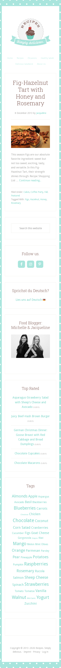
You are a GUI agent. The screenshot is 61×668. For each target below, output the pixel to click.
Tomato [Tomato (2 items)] (19, 591)
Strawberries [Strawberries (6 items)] (37, 584)
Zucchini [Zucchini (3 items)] (30, 603)
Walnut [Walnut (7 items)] (19, 597)
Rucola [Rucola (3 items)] (39, 571)
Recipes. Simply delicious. (30, 32)
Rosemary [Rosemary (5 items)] (25, 570)
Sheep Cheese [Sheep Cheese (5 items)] (36, 577)
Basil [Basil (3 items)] (28, 502)
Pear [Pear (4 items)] (16, 557)
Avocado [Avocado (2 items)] (19, 502)
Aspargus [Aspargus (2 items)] (43, 496)
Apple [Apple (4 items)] (32, 496)
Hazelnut (34, 199)
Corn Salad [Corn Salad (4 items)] (21, 527)
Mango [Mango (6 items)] (19, 543)
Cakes (26, 192)
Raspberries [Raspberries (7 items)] (36, 564)
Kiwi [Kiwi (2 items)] (41, 537)
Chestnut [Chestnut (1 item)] (24, 515)
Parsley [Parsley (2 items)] (45, 550)
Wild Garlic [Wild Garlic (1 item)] (31, 598)
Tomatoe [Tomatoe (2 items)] (29, 591)
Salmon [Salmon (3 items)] (18, 578)
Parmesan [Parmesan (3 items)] (33, 551)
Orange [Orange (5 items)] (18, 550)
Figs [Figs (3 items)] (27, 533)
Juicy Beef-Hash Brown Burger (30, 416)
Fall (46, 192)
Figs (27, 199)
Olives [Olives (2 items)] (44, 544)
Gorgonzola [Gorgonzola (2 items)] (24, 537)
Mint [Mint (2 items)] (38, 544)
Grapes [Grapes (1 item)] (35, 538)
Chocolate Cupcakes (27, 453)
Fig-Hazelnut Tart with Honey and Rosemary (30, 93)
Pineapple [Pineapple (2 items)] (26, 557)
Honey (43, 199)
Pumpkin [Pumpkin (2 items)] (18, 564)
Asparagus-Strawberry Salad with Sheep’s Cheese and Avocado (30, 402)
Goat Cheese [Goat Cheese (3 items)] (40, 533)
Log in (45, 651)
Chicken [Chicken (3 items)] (35, 514)
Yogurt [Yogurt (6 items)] (42, 597)
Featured (15, 195)
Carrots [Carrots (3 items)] (42, 508)
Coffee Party (37, 192)
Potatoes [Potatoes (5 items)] (40, 556)
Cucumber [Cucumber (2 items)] (18, 533)
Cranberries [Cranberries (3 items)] (39, 528)
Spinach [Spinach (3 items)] (18, 585)
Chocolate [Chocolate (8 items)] (23, 520)
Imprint (27, 651)
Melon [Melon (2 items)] (30, 544)
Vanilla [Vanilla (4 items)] (40, 591)
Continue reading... (30, 180)
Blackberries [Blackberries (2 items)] (39, 502)
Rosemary (16, 203)
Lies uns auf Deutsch (30, 299)
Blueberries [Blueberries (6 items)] (25, 508)
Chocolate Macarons (27, 463)
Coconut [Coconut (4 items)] (41, 521)
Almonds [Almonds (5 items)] (19, 496)
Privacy (36, 651)
